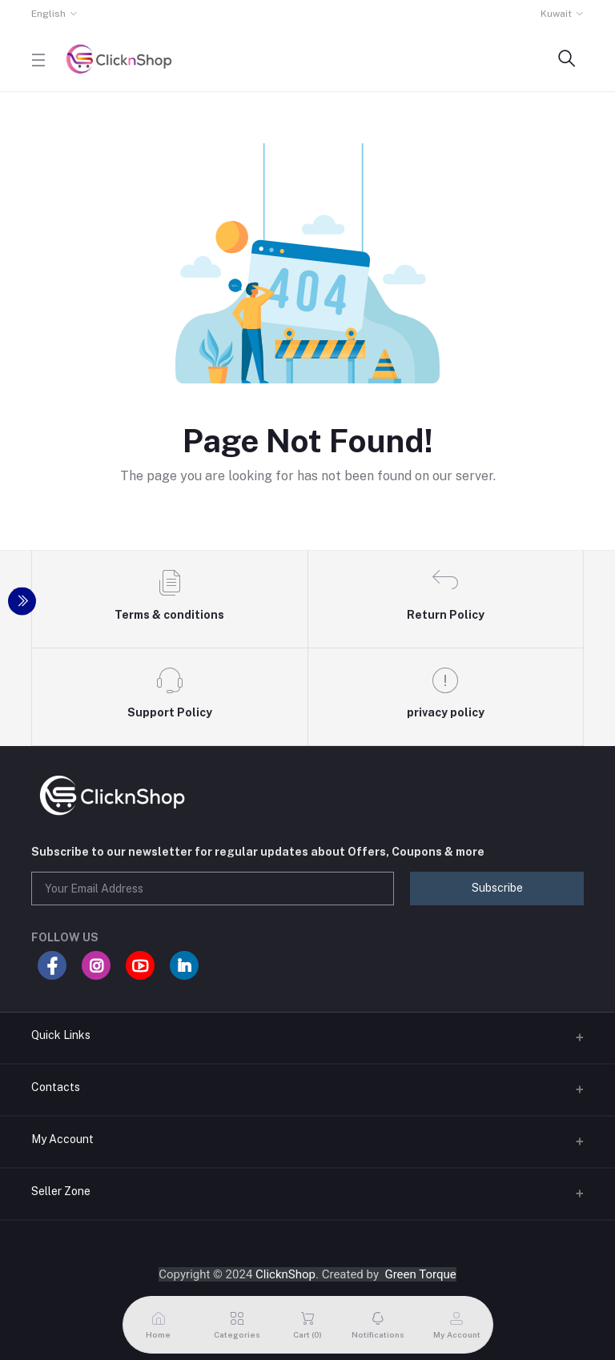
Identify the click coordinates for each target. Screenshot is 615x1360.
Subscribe (497, 887)
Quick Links (60, 1035)
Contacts (55, 1087)
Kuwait (556, 13)
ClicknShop (285, 1274)
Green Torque (420, 1274)
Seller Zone (60, 1191)
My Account (62, 1139)
